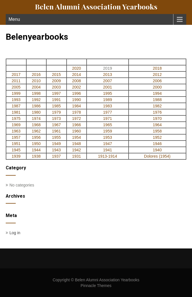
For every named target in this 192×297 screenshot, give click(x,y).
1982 (157, 106)
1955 (56, 137)
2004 (36, 87)
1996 (76, 93)
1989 (107, 99)
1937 (56, 156)
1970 (157, 118)
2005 (16, 87)
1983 (107, 106)
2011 (16, 81)
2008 (76, 81)
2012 (157, 74)
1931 (76, 156)
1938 (36, 156)
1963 (16, 131)
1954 (76, 137)
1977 (107, 112)
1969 (16, 125)
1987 (16, 106)
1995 (107, 93)
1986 (36, 106)
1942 (76, 150)
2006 (157, 81)
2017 (16, 74)
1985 (56, 106)
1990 (76, 99)
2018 (157, 68)
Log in (14, 232)
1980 (36, 112)
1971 (107, 118)
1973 (56, 118)
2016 (36, 74)
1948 (76, 143)
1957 (16, 137)
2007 (107, 81)
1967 (56, 125)
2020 (76, 68)
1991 (56, 99)
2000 (157, 87)
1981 (16, 112)
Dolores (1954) (157, 156)
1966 (76, 125)
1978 (76, 112)
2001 (107, 87)
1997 (56, 93)
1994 (157, 93)
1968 (36, 125)
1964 (157, 125)
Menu (14, 19)
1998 (36, 93)
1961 (56, 131)
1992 (36, 99)
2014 (76, 74)
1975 (16, 118)
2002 (76, 87)
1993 (16, 99)
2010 (36, 81)
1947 (107, 143)
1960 (76, 131)
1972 (76, 118)
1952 (157, 137)
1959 (107, 131)
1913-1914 (107, 156)
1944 (36, 150)
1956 (36, 137)
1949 (56, 143)
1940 (157, 150)
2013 (107, 74)
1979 (56, 112)
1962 (36, 131)
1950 (36, 143)
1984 (76, 106)
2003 (56, 87)
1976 (157, 112)
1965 (107, 125)
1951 (16, 143)
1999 (16, 93)
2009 (56, 81)
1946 (157, 143)
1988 (157, 99)
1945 (16, 150)
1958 (157, 131)
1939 (16, 156)
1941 (107, 150)
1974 (36, 118)
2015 (56, 74)
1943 (56, 150)
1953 (107, 137)
